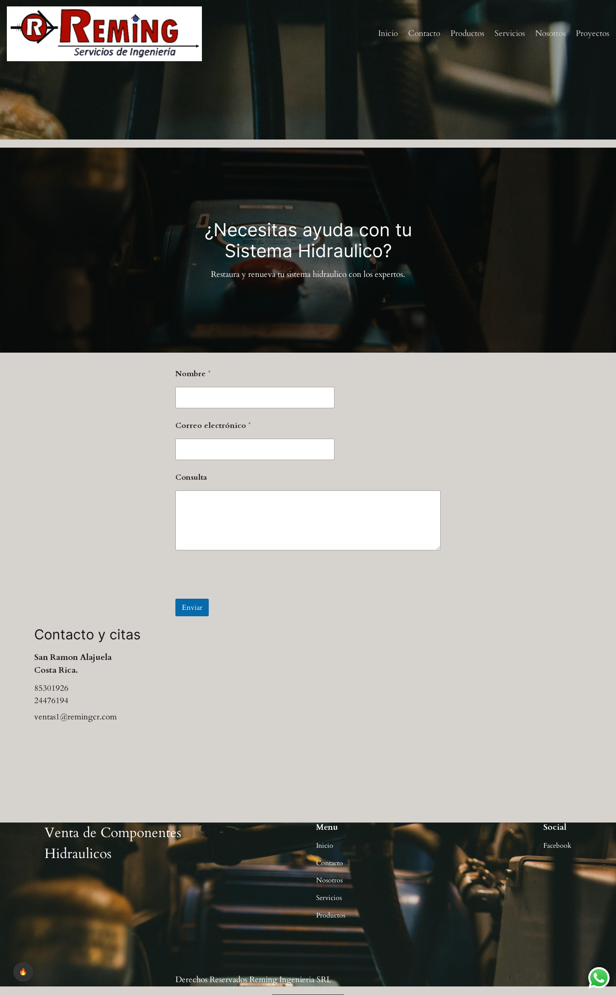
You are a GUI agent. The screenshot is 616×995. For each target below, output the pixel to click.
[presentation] (240, 593)
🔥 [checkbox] (23, 971)
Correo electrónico (213, 425)
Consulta (191, 477)
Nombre (193, 373)
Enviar (192, 607)
